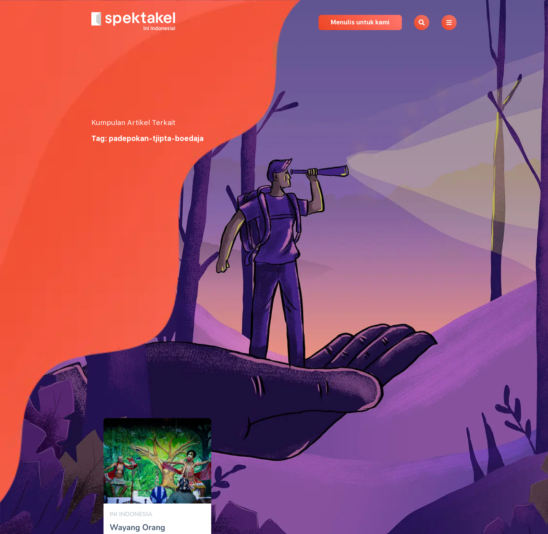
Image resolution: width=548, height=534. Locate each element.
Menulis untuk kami (360, 22)
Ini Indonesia (131, 514)
